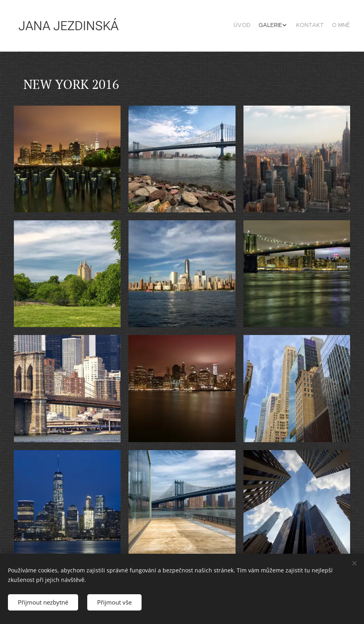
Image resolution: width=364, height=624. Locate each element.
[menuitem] (321, 26)
